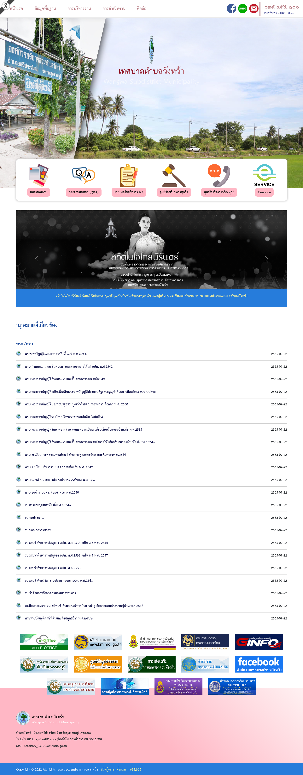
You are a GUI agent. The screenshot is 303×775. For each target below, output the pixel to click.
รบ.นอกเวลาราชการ (38, 530)
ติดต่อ (141, 9)
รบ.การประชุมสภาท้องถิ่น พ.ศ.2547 (48, 505)
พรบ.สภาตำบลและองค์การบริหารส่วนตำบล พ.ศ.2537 (60, 480)
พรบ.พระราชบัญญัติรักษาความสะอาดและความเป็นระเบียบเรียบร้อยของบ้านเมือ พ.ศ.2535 (83, 430)
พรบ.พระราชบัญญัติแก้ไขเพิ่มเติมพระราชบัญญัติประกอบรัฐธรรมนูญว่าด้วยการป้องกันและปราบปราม (90, 392)
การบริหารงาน (79, 9)
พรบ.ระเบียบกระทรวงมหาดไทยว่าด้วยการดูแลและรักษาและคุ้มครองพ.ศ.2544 (75, 455)
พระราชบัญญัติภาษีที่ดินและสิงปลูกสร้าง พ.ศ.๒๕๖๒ (59, 618)
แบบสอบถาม (38, 192)
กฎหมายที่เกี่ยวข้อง (37, 325)
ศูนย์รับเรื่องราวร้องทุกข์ (219, 192)
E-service (264, 192)
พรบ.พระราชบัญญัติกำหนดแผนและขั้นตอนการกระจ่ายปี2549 (65, 379)
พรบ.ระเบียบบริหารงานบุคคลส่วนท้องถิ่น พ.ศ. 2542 (59, 467)
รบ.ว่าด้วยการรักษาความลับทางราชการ (50, 593)
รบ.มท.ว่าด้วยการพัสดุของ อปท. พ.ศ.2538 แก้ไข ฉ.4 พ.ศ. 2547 (66, 555)
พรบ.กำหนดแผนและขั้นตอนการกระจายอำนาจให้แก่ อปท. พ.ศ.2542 (69, 367)
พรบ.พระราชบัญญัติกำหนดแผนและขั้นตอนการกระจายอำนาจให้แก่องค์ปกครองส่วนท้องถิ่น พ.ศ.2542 (90, 442)
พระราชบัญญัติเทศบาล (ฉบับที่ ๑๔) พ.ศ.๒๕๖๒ (56, 354)
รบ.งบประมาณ (34, 518)
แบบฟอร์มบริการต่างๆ (128, 192)
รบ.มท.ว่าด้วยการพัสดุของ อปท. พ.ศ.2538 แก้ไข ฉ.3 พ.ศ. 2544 (66, 543)
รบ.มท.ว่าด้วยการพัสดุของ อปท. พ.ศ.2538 (52, 568)
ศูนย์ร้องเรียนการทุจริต (174, 192)
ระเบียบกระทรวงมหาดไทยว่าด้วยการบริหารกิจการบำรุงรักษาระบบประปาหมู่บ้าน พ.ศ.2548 (84, 606)
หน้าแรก (16, 9)
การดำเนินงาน (113, 9)
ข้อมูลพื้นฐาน (45, 9)
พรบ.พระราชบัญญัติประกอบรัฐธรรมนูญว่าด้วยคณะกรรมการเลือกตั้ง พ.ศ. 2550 (76, 404)
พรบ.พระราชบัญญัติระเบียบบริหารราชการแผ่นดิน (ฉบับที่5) (64, 417)
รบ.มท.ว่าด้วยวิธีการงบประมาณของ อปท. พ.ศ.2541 (59, 581)
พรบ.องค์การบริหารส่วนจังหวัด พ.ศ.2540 (52, 492)
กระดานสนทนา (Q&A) (84, 192)
